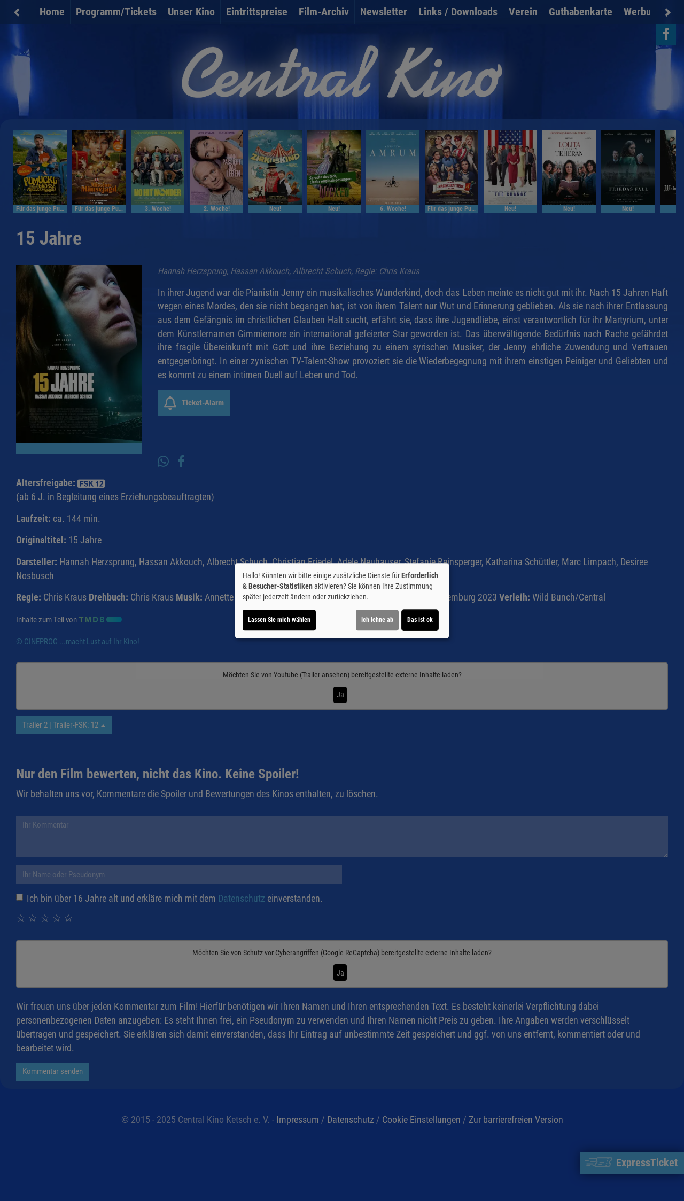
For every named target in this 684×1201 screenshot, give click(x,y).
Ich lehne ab (377, 619)
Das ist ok (420, 619)
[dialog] (342, 600)
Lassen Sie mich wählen (279, 619)
